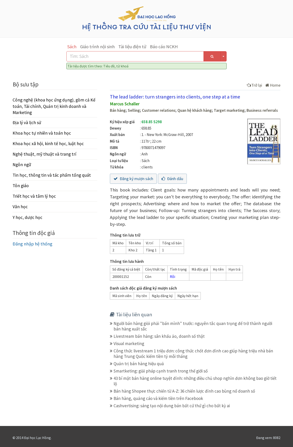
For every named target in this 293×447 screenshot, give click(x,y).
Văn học (20, 206)
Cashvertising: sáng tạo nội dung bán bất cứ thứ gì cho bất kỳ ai (172, 405)
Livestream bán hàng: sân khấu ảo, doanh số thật (159, 336)
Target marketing (229, 110)
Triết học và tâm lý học (34, 196)
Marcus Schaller (125, 103)
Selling (134, 110)
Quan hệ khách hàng (194, 110)
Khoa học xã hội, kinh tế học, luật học (48, 143)
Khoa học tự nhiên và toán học (42, 133)
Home (272, 85)
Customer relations (158, 110)
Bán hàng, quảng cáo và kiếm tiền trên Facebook (158, 398)
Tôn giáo (21, 185)
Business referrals (262, 110)
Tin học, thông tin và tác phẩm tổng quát (52, 175)
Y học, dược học (27, 217)
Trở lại (254, 85)
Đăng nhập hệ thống (32, 244)
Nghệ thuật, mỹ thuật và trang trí (44, 154)
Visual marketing (129, 343)
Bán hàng (118, 110)
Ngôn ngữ (22, 164)
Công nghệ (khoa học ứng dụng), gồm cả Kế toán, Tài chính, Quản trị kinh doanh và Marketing (54, 106)
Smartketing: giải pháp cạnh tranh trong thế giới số (161, 371)
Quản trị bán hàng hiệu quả (139, 363)
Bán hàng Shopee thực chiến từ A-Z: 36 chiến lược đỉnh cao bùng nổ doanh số (184, 391)
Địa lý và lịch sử (27, 122)
